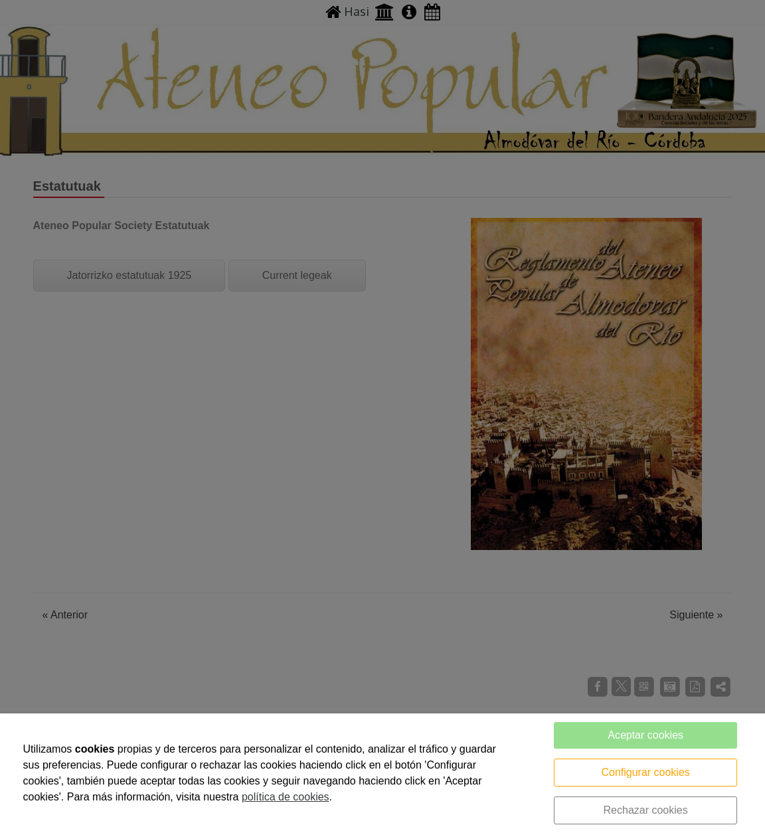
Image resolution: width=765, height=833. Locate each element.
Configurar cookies (645, 772)
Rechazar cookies (646, 810)
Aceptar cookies (645, 735)
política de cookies (285, 796)
